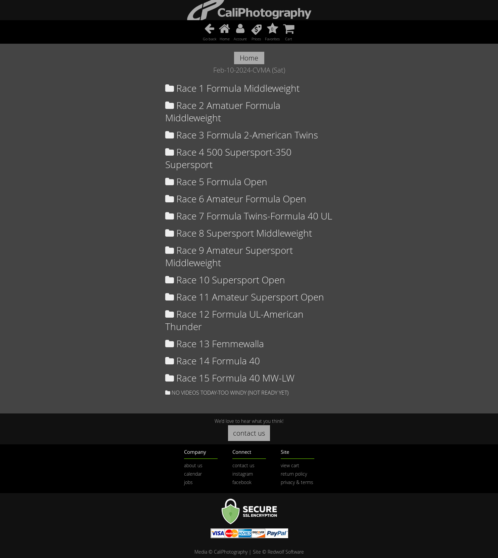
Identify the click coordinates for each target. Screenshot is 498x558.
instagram (242, 474)
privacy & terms (297, 482)
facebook (242, 482)
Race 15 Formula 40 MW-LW (230, 378)
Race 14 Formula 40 (212, 361)
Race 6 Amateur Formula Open (235, 199)
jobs (188, 482)
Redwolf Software (286, 552)
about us (193, 465)
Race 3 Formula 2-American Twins (241, 135)
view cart (290, 465)
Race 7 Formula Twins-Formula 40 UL (248, 216)
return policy (294, 474)
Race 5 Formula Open (216, 181)
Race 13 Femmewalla (214, 343)
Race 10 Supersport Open (225, 280)
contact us (249, 433)
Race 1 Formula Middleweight (232, 88)
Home (249, 58)
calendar (193, 474)
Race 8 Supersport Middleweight (238, 233)
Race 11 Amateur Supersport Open (244, 297)
